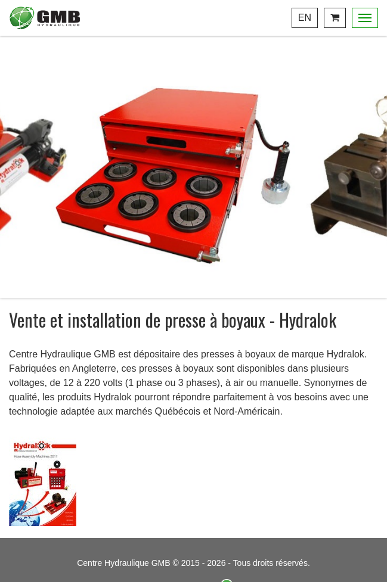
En (304, 18)
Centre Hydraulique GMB (44, 18)
